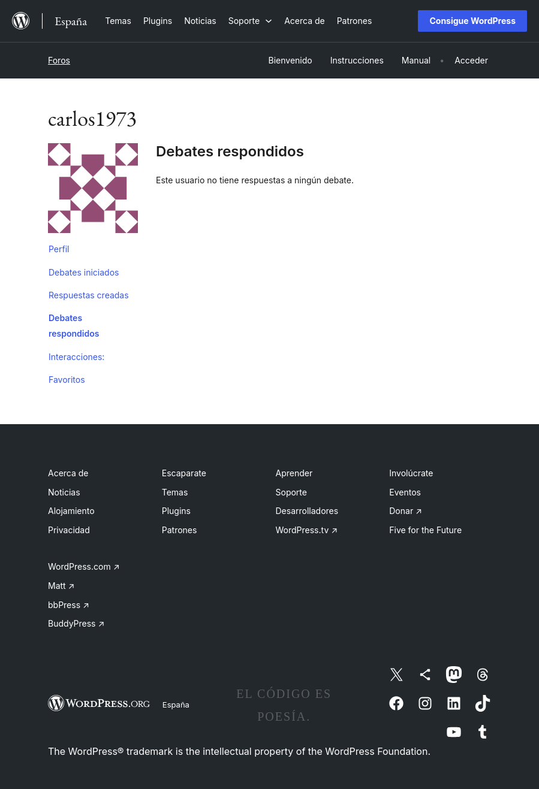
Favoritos (67, 379)
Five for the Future (425, 530)
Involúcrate (411, 473)
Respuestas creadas (89, 295)
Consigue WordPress (472, 21)
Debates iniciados (84, 272)
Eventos (405, 492)
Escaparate (184, 473)
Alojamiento (71, 511)
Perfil (59, 249)
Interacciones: (76, 357)
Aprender (294, 473)
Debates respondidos (74, 325)
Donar (405, 511)
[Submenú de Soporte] (250, 20)
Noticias (64, 492)
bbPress (68, 605)
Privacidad (69, 530)
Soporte (291, 492)
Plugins (176, 511)
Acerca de (68, 473)
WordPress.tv (307, 530)
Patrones (179, 530)
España (175, 704)
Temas (175, 492)
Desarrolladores (307, 511)
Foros (59, 60)
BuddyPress (76, 623)
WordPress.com (84, 566)
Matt (61, 586)
